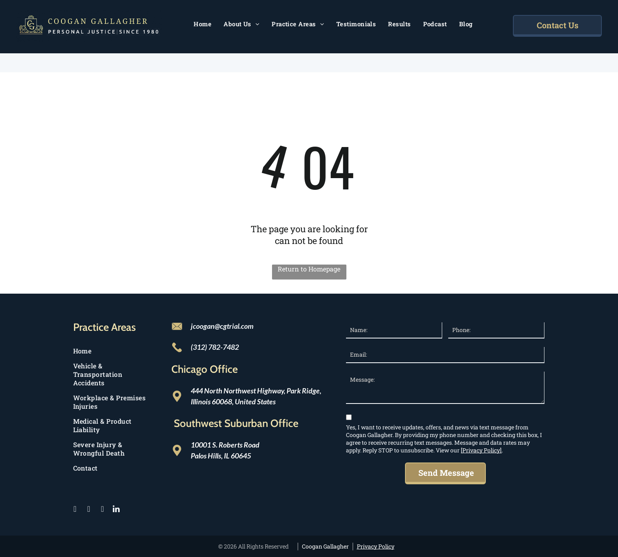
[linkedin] (116, 510)
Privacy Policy (375, 546)
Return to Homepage (309, 269)
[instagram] (103, 510)
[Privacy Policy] (481, 450)
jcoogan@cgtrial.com (222, 326)
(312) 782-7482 (215, 347)
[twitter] (89, 510)
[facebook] (75, 510)
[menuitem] (202, 24)
